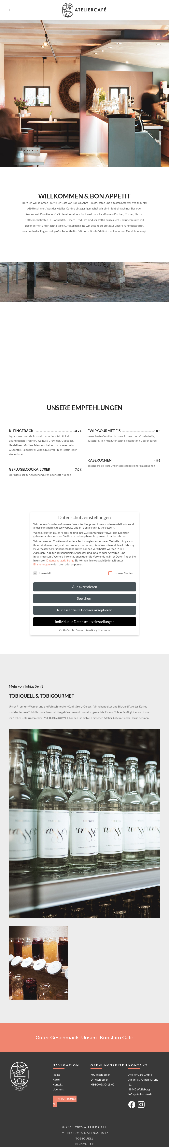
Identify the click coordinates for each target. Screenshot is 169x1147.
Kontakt (58, 1084)
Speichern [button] (84, 598)
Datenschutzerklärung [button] (87, 630)
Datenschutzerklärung (60, 560)
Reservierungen (65, 1101)
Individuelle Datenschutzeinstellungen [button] (84, 622)
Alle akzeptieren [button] (84, 587)
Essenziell (42, 573)
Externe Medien (120, 573)
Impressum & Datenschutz (85, 1132)
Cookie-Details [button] (66, 630)
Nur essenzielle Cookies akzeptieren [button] (84, 610)
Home (56, 1074)
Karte (56, 1079)
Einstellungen (41, 564)
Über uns (58, 1089)
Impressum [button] (104, 630)
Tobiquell (85, 1138)
